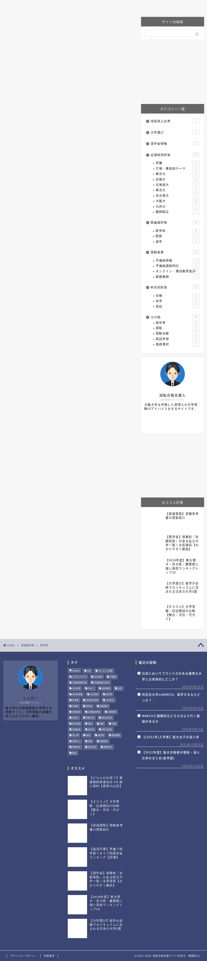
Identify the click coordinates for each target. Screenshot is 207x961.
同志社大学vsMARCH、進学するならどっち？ (171, 697)
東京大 (177, 174)
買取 (177, 328)
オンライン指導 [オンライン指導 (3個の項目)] (105, 671)
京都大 (177, 179)
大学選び (175, 132)
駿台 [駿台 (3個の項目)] (74, 753)
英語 (177, 306)
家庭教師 (177, 277)
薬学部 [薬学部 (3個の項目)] (101, 735)
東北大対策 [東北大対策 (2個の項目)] (107, 718)
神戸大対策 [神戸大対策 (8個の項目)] (107, 729)
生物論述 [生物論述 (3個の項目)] (76, 729)
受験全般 (177, 333)
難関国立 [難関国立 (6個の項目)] (108, 747)
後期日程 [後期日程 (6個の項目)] (76, 712)
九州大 (177, 206)
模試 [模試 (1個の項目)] (90, 724)
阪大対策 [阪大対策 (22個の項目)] (92, 747)
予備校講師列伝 (177, 266)
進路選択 (177, 344)
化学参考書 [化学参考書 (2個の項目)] (77, 694)
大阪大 (177, 201)
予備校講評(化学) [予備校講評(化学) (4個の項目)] (101, 682)
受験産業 (175, 252)
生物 (177, 296)
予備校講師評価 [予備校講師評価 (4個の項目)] (79, 682)
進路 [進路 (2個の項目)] (90, 741)
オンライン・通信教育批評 (177, 271)
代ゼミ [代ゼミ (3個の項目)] (91, 688)
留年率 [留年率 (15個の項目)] (91, 729)
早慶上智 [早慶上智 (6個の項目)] (90, 718)
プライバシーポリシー (23, 956)
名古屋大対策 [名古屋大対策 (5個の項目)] (92, 700)
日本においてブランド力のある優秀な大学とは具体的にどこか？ (172, 676)
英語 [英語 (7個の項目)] (88, 735)
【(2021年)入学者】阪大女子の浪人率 (170, 737)
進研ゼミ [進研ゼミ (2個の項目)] (76, 741)
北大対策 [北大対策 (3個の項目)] (94, 694)
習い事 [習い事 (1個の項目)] (75, 735)
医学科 (177, 231)
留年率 (177, 323)
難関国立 (177, 212)
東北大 (177, 190)
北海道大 (177, 185)
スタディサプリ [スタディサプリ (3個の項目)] (79, 677)
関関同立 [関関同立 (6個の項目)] (76, 747)
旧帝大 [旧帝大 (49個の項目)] (75, 718)
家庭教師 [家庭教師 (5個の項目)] (104, 706)
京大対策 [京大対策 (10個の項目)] (76, 688)
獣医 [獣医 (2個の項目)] (102, 724)
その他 (175, 317)
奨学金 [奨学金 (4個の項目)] (89, 706)
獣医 (177, 236)
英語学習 (177, 339)
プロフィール (53, 5)
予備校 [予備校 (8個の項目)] (113, 677)
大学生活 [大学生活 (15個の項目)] (110, 700)
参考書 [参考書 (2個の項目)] (75, 700)
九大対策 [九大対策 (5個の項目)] (98, 677)
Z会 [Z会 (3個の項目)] (88, 671)
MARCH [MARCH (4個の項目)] (76, 671)
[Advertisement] (172, 72)
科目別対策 (175, 287)
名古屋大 (177, 196)
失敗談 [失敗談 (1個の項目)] (75, 706)
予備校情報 (177, 260)
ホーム (24, 5)
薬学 (177, 242)
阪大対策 (84, 5)
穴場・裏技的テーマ (177, 168)
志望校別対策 (175, 154)
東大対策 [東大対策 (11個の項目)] (76, 724)
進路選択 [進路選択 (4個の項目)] (104, 741)
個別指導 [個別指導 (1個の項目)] (106, 688)
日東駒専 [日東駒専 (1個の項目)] (112, 712)
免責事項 (49, 956)
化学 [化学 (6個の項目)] (120, 688)
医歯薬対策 (113, 5)
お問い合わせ (177, 5)
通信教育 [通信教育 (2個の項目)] (116, 735)
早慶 (177, 163)
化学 (177, 301)
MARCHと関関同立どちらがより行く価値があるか (171, 718)
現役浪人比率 (175, 121)
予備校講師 (144, 5)
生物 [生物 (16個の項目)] (114, 724)
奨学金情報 (175, 143)
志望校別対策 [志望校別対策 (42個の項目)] (94, 712)
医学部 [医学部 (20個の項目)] (109, 694)
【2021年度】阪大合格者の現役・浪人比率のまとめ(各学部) (171, 755)
